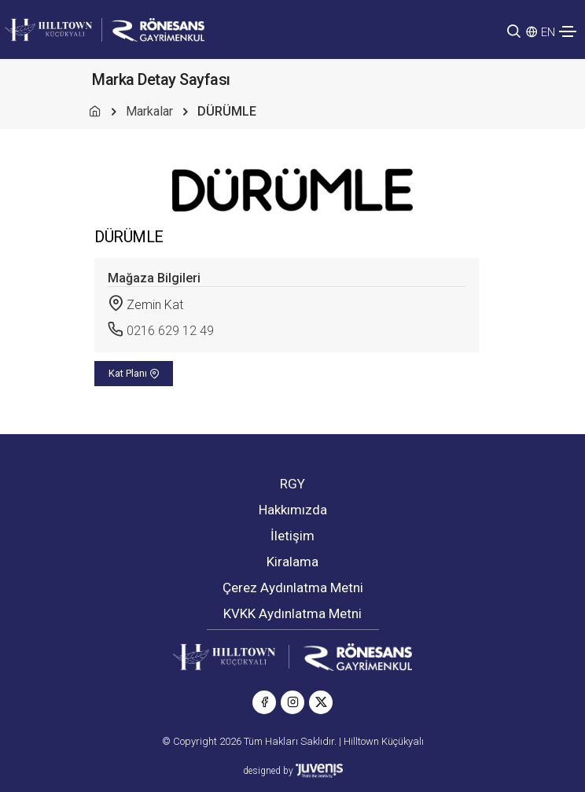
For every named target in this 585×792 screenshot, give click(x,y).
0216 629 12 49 (170, 330)
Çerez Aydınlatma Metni (293, 587)
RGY (292, 484)
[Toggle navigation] (567, 31)
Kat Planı (134, 373)
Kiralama (292, 561)
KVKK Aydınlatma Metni (292, 613)
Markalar (149, 111)
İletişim (292, 535)
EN (548, 32)
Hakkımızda (293, 510)
